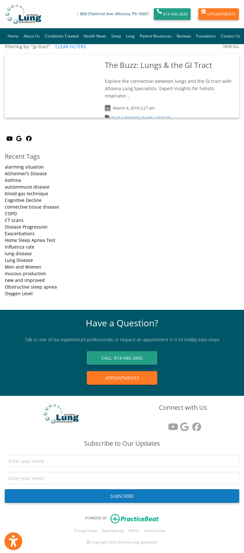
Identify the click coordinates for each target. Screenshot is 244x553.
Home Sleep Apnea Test (30, 240)
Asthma (13, 180)
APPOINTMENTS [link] (122, 378)
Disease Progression (26, 227)
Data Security (113, 530)
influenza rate (19, 247)
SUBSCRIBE (122, 496)
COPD (11, 213)
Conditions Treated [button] (61, 36)
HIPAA (134, 530)
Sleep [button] (116, 36)
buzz (116, 117)
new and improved (25, 280)
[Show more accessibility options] (13, 541)
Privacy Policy (85, 530)
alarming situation (24, 167)
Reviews (184, 36)
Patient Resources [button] (156, 36)
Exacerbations (20, 233)
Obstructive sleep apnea (31, 287)
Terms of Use (154, 530)
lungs (148, 117)
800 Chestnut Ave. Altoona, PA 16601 (114, 14)
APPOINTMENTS (218, 14)
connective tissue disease (32, 207)
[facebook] (195, 425)
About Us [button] (32, 36)
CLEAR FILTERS (70, 46)
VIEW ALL (231, 46)
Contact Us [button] (230, 36)
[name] (122, 461)
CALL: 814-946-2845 (122, 358)
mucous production (25, 273)
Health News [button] (95, 36)
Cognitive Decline (23, 200)
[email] (122, 478)
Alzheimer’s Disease (26, 173)
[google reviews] (183, 425)
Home (13, 36)
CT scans (14, 220)
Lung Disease (19, 260)
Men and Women (23, 267)
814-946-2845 (172, 14)
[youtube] (171, 425)
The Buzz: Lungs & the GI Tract (158, 65)
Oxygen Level (19, 293)
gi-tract (163, 117)
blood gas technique (26, 193)
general (132, 117)
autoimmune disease (27, 187)
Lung (130, 36)
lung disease (18, 253)
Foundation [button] (206, 36)
